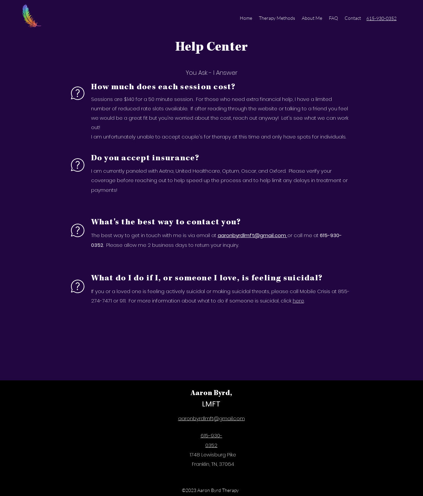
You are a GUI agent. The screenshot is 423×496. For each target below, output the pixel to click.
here (298, 300)
